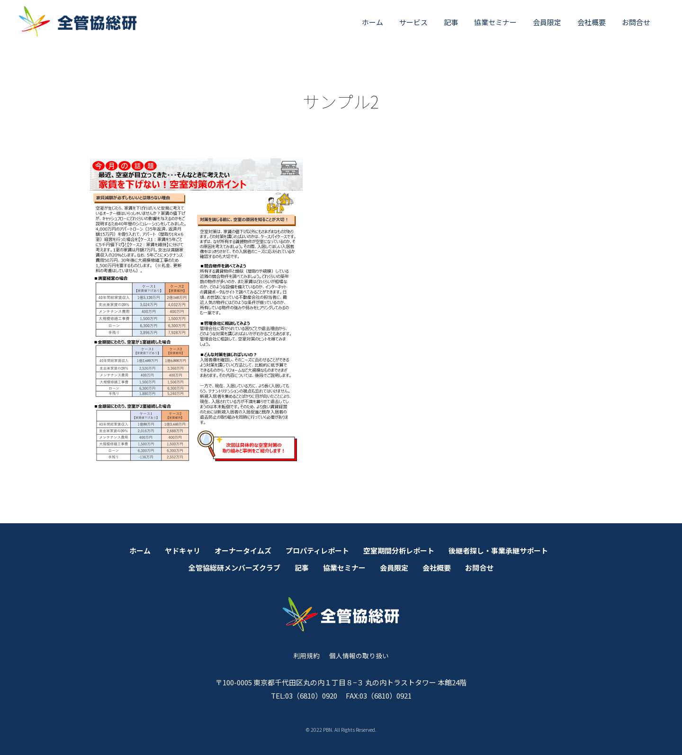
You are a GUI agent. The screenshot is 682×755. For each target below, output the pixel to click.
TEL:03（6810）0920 (304, 695)
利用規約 (306, 655)
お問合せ (636, 22)
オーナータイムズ (243, 550)
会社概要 (591, 22)
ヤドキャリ (182, 550)
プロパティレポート (317, 550)
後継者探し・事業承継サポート (498, 550)
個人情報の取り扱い (359, 655)
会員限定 (547, 22)
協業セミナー (495, 22)
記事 (451, 22)
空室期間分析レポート (398, 550)
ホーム (372, 22)
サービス (413, 22)
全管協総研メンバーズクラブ (234, 568)
